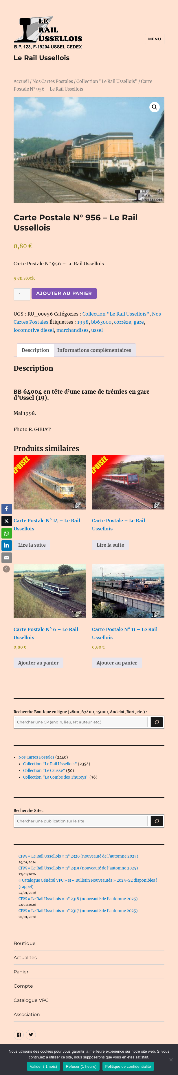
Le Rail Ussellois (41, 58)
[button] (154, 107)
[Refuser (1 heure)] (171, 1060)
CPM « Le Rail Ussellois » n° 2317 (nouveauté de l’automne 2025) (78, 910)
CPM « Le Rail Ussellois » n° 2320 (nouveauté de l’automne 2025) (78, 856)
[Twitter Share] (6, 521)
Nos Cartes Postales (52, 81)
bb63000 (101, 322)
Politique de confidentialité (128, 1066)
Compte (23, 986)
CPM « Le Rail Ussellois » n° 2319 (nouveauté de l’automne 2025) (78, 868)
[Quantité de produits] (22, 294)
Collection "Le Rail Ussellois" (106, 81)
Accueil (21, 81)
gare (139, 322)
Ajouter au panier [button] (38, 663)
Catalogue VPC (31, 1000)
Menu (154, 39)
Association (27, 1014)
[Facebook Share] (6, 509)
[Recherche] (157, 722)
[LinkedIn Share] (6, 545)
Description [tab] (35, 350)
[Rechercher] (157, 821)
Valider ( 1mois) (43, 1066)
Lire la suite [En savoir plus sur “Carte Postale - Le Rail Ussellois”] (110, 545)
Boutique (25, 943)
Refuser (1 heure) (81, 1066)
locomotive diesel (34, 330)
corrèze (122, 322)
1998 (83, 322)
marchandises (72, 330)
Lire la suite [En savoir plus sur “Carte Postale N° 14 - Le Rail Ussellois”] (32, 545)
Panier (21, 972)
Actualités (25, 957)
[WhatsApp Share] (6, 533)
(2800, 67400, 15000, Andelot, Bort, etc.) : (80, 712)
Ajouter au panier (64, 293)
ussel (97, 330)
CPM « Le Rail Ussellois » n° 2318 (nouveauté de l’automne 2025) (78, 898)
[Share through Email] (6, 557)
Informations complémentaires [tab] (94, 350)
